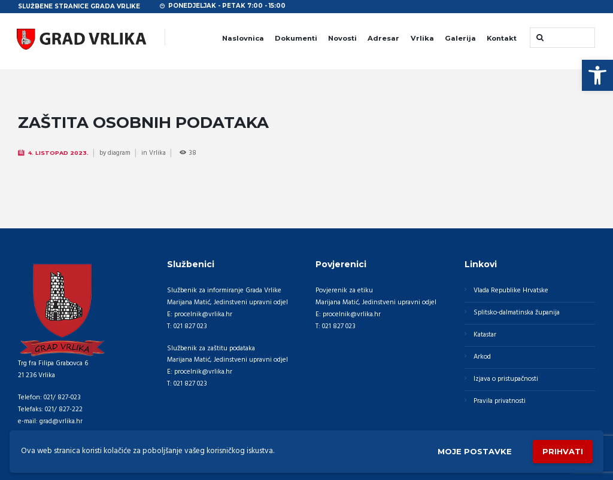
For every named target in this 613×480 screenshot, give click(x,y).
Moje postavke (475, 451)
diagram (119, 153)
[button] (597, 75)
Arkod (482, 356)
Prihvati (562, 451)
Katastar (485, 334)
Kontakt (502, 38)
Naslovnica (243, 38)
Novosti (342, 38)
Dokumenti (296, 38)
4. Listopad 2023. (58, 152)
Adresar (383, 38)
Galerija (460, 38)
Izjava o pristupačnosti (506, 379)
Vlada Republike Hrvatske (511, 290)
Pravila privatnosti (500, 401)
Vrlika (422, 38)
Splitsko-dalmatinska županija (517, 312)
